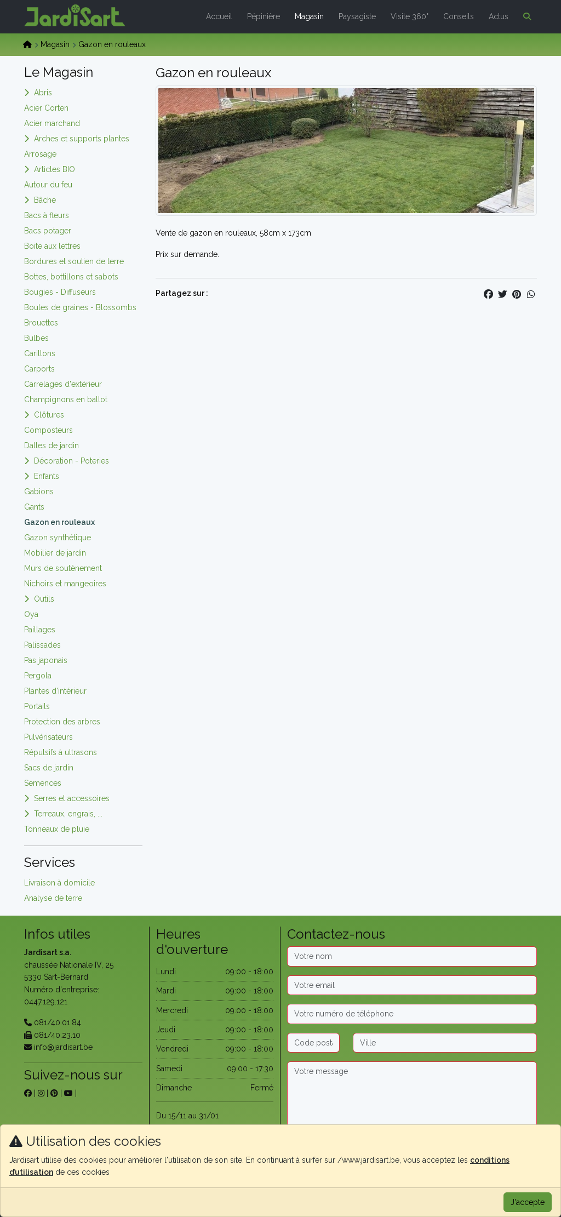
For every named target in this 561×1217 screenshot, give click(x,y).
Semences (42, 783)
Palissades (42, 645)
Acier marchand (52, 123)
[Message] (412, 1095)
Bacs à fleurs (46, 215)
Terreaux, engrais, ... (68, 813)
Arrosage (40, 154)
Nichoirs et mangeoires (65, 583)
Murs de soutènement (63, 568)
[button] (524, 16)
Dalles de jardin (51, 445)
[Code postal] (313, 1043)
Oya (31, 614)
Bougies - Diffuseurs (60, 292)
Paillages (39, 629)
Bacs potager (47, 230)
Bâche (45, 200)
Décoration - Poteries (71, 460)
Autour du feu (48, 184)
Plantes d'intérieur (55, 691)
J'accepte (528, 1202)
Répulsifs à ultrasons (60, 752)
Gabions (39, 491)
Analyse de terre (53, 898)
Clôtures (49, 414)
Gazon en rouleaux (59, 522)
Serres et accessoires (72, 798)
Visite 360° (409, 16)
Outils (44, 599)
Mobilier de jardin (55, 552)
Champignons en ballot (65, 399)
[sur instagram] (41, 1093)
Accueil (219, 16)
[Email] (412, 985)
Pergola (37, 675)
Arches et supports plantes (81, 138)
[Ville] (445, 1043)
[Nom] (412, 956)
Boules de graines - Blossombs (80, 307)
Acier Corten (46, 108)
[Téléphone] (412, 1014)
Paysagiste (357, 16)
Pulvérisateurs (48, 737)
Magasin (309, 16)
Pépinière (263, 16)
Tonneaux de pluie (56, 829)
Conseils (458, 16)
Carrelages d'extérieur (63, 384)
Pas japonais (45, 660)
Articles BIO (54, 169)
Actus (498, 16)
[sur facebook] (28, 1093)
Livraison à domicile (59, 882)
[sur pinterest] (54, 1093)
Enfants (46, 476)
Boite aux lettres (52, 246)
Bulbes (36, 338)
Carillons (39, 353)
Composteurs (48, 430)
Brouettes (41, 322)
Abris (43, 92)
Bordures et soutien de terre (74, 261)
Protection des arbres (62, 721)
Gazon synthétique (57, 537)
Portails (37, 706)
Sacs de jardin (48, 767)
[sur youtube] (68, 1093)
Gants (34, 506)
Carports (39, 368)
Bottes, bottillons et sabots (71, 276)
